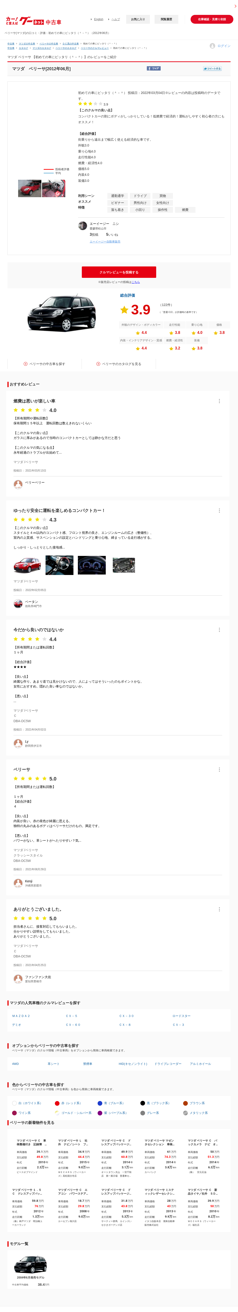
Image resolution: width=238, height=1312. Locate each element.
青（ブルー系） (114, 1103)
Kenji (28, 881)
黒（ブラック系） (159, 1103)
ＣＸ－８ (125, 1024)
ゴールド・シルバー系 (76, 1113)
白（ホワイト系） (31, 1103)
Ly (26, 741)
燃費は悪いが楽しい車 (34, 401)
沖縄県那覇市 (33, 885)
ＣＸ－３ (178, 1024)
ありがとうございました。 (38, 909)
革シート (54, 1064)
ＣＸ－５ (72, 1016)
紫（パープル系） (116, 1113)
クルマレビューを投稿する (119, 272)
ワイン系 (25, 1113)
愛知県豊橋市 (33, 981)
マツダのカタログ (42, 48)
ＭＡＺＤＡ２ (21, 1016)
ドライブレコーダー (168, 1064)
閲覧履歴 (166, 19)
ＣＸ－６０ (73, 1024)
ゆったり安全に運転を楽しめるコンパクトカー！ (59, 510)
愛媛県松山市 (98, 228)
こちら (136, 282)
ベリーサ (21, 769)
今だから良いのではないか (38, 630)
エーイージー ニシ (104, 224)
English (98, 19)
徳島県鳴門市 (33, 606)
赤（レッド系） (72, 1103)
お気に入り (138, 19)
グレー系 (153, 1113)
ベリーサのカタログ (66, 48)
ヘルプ (116, 19)
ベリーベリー (35, 482)
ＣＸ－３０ (126, 1016)
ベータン (31, 602)
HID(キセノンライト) (133, 1064)
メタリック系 (199, 1113)
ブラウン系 (197, 1103)
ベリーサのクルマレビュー (95, 48)
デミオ (16, 1024)
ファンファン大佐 (38, 977)
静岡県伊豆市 (33, 745)
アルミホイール (200, 1064)
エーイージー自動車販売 (105, 241)
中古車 (10, 43)
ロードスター (181, 1016)
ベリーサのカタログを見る (121, 364)
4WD (15, 1064)
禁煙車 (87, 1064)
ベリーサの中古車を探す (47, 364)
